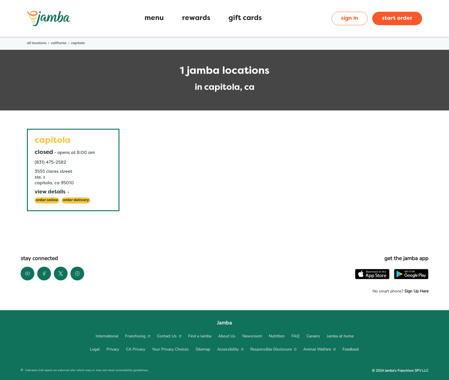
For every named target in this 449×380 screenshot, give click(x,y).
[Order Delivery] (76, 200)
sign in (349, 18)
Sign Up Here (415, 291)
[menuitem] (107, 336)
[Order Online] (47, 200)
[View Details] (52, 192)
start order (397, 18)
